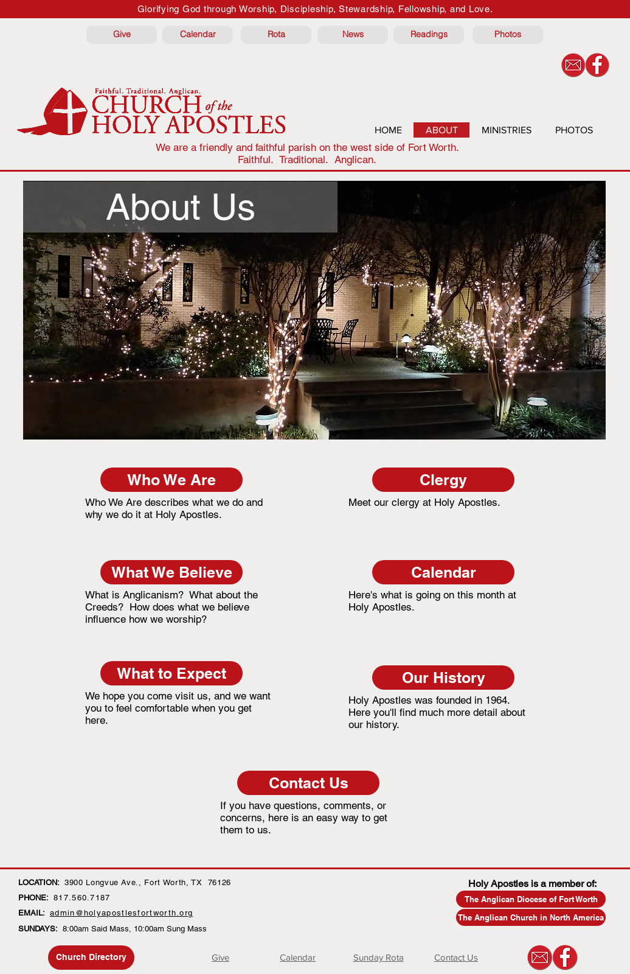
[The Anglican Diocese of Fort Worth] (531, 899)
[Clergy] (443, 480)
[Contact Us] (308, 783)
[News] (352, 35)
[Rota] (276, 35)
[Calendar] (197, 35)
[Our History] (443, 677)
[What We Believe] (171, 572)
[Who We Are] (171, 480)
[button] (180, 207)
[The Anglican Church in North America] (531, 917)
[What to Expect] (171, 673)
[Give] (121, 35)
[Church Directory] (91, 957)
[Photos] (507, 35)
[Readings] (428, 35)
